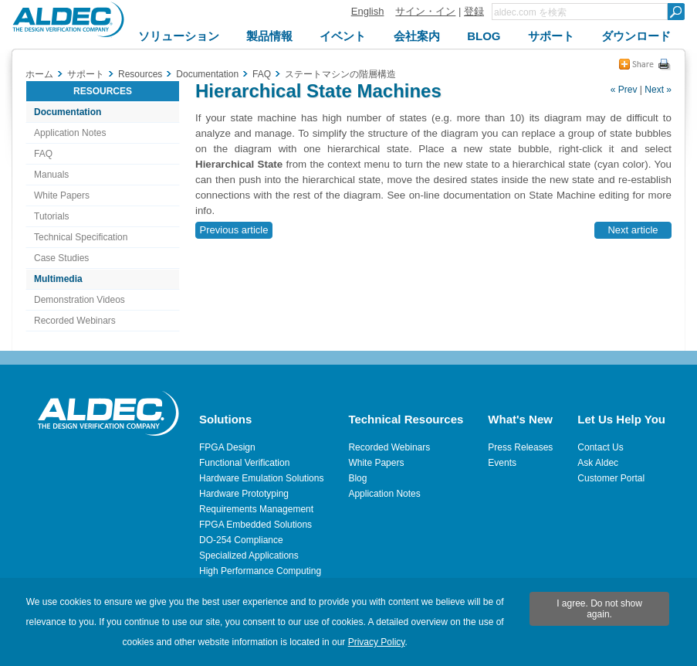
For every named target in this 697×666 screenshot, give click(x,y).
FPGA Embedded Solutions (255, 524)
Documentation (67, 112)
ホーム (39, 74)
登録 (474, 11)
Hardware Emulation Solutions (261, 478)
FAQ (43, 153)
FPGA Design (227, 447)
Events (502, 462)
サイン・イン (425, 11)
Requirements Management (256, 509)
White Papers (62, 195)
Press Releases (520, 447)
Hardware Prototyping (244, 493)
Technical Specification (80, 237)
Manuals (51, 174)
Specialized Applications (249, 555)
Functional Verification (244, 462)
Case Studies (61, 258)
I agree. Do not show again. (599, 609)
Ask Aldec (597, 462)
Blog (357, 478)
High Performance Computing (260, 571)
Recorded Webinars (75, 320)
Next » (658, 89)
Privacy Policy (376, 642)
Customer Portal (611, 478)
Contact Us (600, 447)
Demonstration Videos (79, 299)
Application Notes (70, 132)
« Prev (624, 89)
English (367, 11)
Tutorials (51, 216)
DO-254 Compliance (241, 540)
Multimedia (58, 279)
